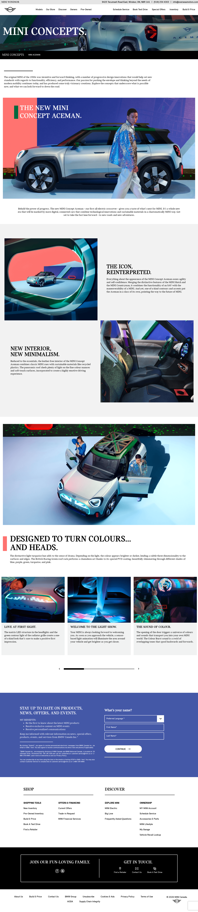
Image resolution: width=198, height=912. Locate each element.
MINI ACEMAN (34, 55)
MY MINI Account (148, 808)
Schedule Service (120, 9)
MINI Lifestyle (146, 824)
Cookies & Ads (107, 897)
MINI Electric (111, 808)
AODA (70, 902)
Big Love (109, 814)
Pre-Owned (86, 9)
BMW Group (70, 897)
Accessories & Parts (149, 819)
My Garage (145, 830)
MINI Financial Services (69, 819)
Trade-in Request (66, 814)
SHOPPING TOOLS (32, 803)
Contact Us (53, 897)
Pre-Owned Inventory (33, 814)
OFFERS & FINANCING (69, 803)
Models (39, 9)
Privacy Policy (127, 897)
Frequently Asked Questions (118, 819)
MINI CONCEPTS (13, 55)
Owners (73, 9)
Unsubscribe (88, 897)
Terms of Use (147, 897)
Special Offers (158, 9)
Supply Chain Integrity (89, 902)
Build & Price (188, 9)
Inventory (173, 9)
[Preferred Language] (134, 718)
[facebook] (57, 871)
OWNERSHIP (146, 803)
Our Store (50, 9)
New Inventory (30, 808)
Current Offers (65, 808)
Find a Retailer (30, 830)
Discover (62, 9)
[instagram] (63, 871)
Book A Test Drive (31, 824)
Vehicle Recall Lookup (150, 835)
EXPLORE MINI (112, 803)
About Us (18, 897)
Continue (123, 749)
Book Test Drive (140, 9)
